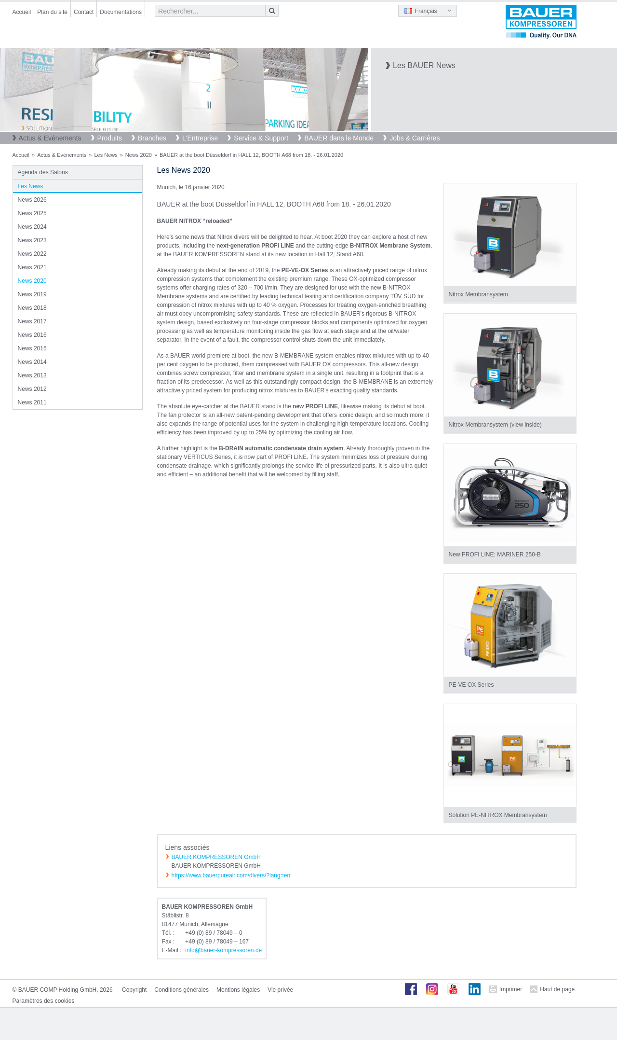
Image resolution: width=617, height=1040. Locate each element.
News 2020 (138, 155)
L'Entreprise (200, 138)
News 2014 (32, 362)
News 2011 (32, 402)
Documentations (121, 12)
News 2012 (32, 389)
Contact (84, 12)
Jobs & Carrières (414, 138)
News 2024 (32, 226)
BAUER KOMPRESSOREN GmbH (216, 857)
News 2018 (32, 308)
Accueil (22, 12)
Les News (105, 155)
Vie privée (280, 989)
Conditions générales (181, 989)
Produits (109, 138)
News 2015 (32, 348)
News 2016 (32, 335)
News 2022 (32, 253)
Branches (152, 138)
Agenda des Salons (43, 172)
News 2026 (32, 199)
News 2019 (32, 294)
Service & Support (261, 138)
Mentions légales (238, 989)
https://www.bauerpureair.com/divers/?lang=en (231, 875)
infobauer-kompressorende (223, 950)
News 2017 (32, 321)
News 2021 (32, 267)
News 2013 (32, 375)
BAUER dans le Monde (339, 138)
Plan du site (52, 12)
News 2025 (32, 213)
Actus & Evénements (50, 138)
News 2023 (32, 240)
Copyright (134, 989)
